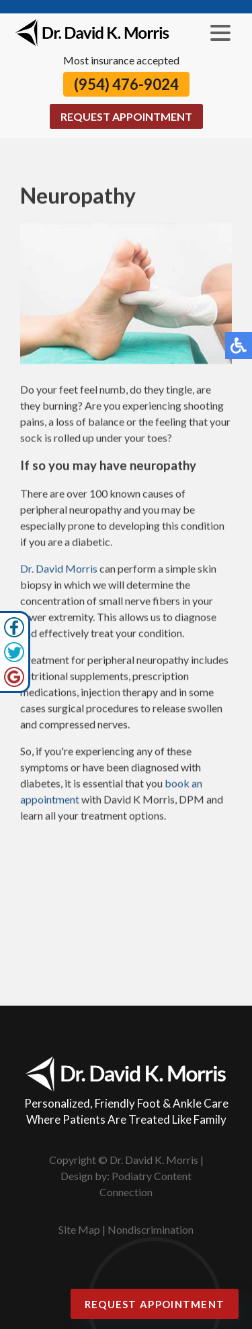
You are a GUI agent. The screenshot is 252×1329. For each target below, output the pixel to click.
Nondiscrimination (151, 1229)
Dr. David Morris (58, 569)
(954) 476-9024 (126, 84)
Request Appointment (126, 116)
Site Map (79, 1229)
